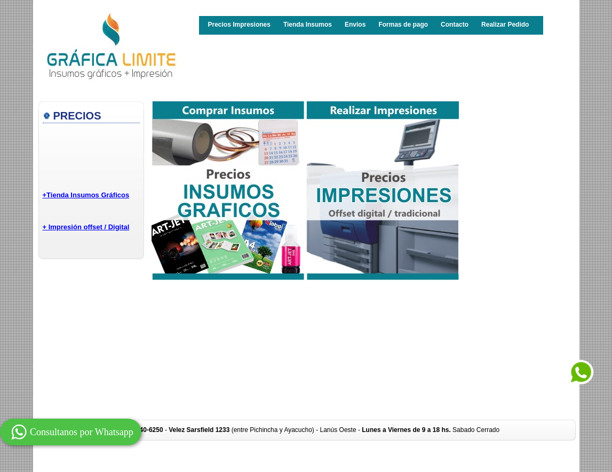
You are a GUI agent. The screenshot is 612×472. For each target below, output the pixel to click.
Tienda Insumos (307, 24)
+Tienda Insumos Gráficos (86, 195)
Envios (355, 24)
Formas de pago (403, 24)
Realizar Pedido (505, 24)
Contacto (454, 24)
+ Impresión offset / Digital (86, 227)
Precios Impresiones (239, 24)
